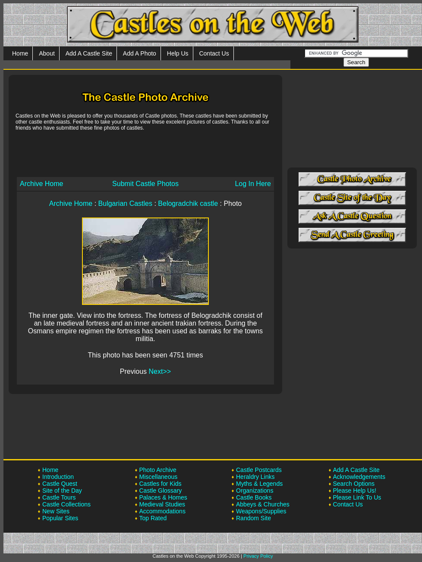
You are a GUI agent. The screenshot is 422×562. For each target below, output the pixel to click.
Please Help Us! (354, 490)
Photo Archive (157, 469)
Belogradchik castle (188, 203)
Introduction (58, 476)
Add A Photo (139, 53)
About (47, 53)
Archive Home (41, 183)
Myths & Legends (259, 483)
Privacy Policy (258, 556)
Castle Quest (59, 483)
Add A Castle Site (89, 53)
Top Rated (153, 518)
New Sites (55, 511)
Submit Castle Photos (145, 183)
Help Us (178, 53)
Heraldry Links (255, 476)
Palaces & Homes (163, 497)
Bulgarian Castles (125, 203)
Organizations (254, 490)
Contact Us (214, 53)
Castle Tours (59, 497)
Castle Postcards (259, 469)
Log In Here (253, 183)
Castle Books (253, 497)
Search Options (354, 483)
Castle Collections (66, 504)
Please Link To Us (357, 497)
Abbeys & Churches (263, 504)
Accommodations (162, 511)
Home (20, 53)
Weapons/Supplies (261, 511)
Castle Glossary (160, 490)
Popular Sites (60, 518)
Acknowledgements (359, 476)
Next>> (160, 371)
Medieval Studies (162, 504)
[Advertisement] (145, 153)
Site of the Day (62, 490)
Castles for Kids (160, 483)
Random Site (253, 518)
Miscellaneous (158, 476)
